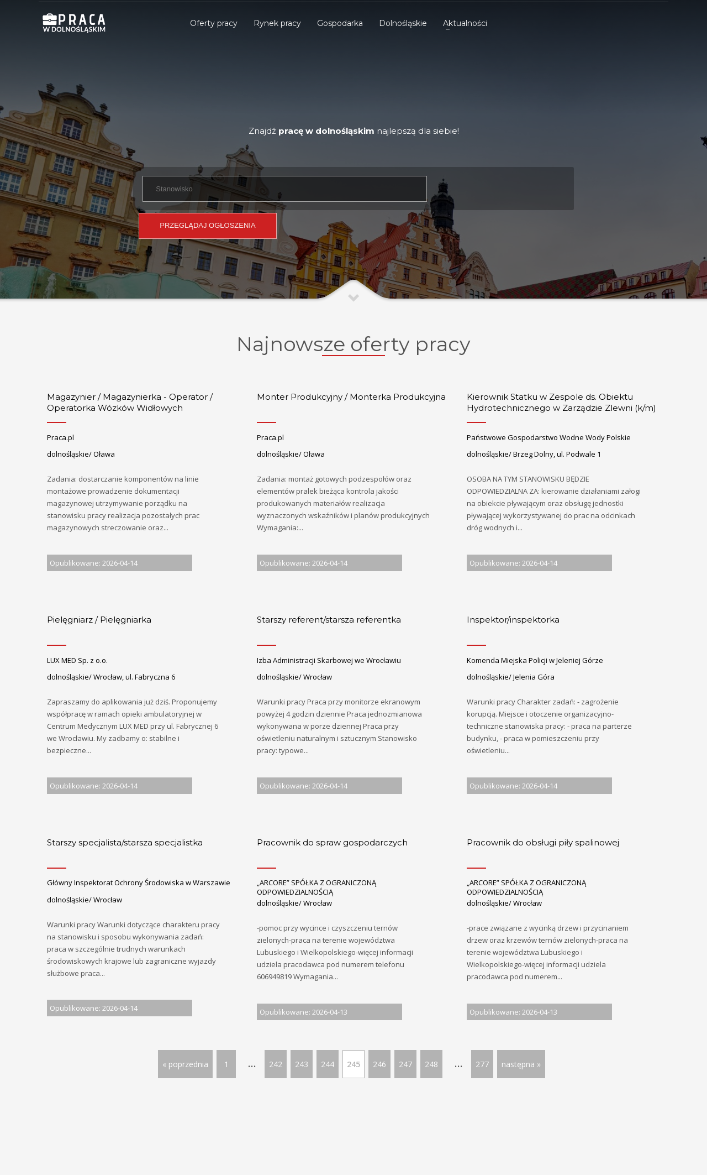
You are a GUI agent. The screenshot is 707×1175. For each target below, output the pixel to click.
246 (379, 1064)
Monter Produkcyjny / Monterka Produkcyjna (351, 396)
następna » (521, 1064)
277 (482, 1064)
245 (353, 1064)
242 (275, 1064)
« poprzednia (185, 1064)
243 (301, 1064)
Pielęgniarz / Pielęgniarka (99, 619)
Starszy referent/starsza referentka (329, 619)
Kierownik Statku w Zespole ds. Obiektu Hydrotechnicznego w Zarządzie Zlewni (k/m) (561, 402)
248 (431, 1064)
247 (405, 1064)
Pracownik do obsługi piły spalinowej (543, 842)
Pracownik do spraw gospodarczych (332, 842)
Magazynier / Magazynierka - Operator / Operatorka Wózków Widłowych (130, 402)
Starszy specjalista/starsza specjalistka (125, 842)
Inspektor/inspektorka (513, 619)
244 (327, 1064)
